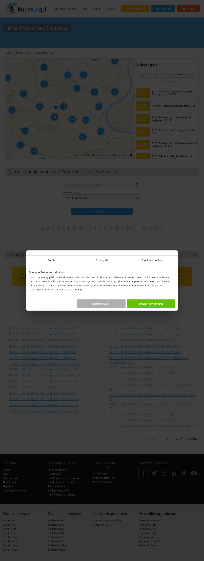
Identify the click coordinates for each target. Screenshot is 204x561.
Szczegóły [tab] (102, 260)
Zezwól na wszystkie (151, 303)
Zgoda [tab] (51, 260)
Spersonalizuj (101, 303)
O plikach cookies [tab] (152, 260)
